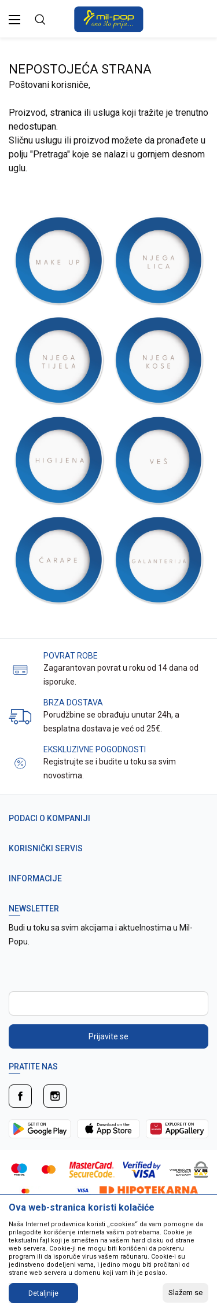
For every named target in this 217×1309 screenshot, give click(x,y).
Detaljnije (43, 1293)
